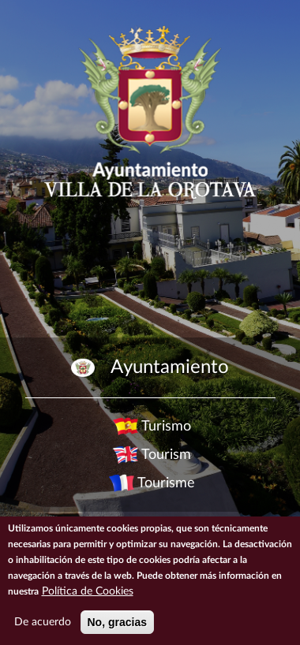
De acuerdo (42, 622)
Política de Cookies (87, 591)
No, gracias (117, 622)
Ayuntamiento (170, 367)
